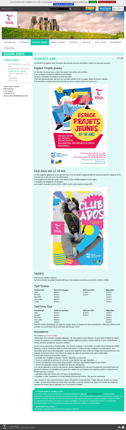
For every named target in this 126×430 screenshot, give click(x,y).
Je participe (73, 42)
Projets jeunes (13, 80)
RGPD (26, 427)
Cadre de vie (86, 42)
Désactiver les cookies (107, 2)
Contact (17, 427)
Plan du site (12, 427)
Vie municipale (9, 48)
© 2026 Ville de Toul (14, 426)
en (79, 9)
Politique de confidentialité (63, 4)
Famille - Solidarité (58, 42)
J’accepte (92, 2)
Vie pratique (24, 42)
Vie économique (115, 42)
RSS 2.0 (22, 427)
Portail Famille (51, 336)
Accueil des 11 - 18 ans (17, 71)
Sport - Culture (100, 42)
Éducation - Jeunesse (39, 42)
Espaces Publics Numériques (18, 69)
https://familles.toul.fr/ (95, 394)
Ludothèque (12, 78)
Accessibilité (32, 427)
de (76, 9)
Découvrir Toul (10, 42)
